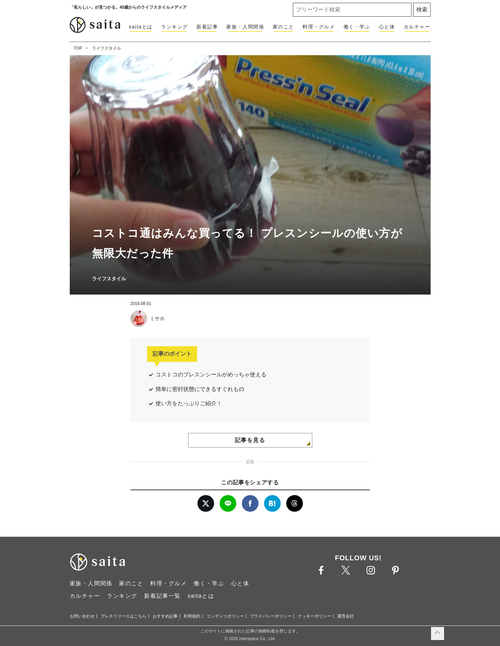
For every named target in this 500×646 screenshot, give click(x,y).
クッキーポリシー (314, 616)
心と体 (387, 26)
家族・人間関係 (245, 26)
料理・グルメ (319, 26)
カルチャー (417, 26)
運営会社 (345, 616)
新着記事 (207, 26)
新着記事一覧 (162, 596)
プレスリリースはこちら (123, 616)
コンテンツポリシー (225, 616)
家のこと (283, 26)
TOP (78, 48)
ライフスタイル (106, 48)
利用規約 (192, 616)
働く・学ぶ (357, 26)
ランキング (174, 26)
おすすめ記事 (165, 616)
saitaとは (141, 26)
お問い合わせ (82, 616)
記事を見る (250, 440)
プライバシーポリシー (270, 616)
